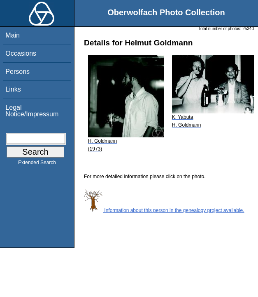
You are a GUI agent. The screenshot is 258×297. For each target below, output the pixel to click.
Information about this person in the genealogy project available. (164, 210)
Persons (17, 71)
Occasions (20, 53)
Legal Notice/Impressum (31, 111)
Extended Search (37, 164)
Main (12, 35)
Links (13, 89)
